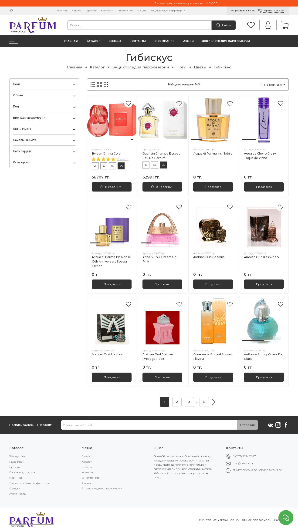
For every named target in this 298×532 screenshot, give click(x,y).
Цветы (200, 67)
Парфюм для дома (22, 472)
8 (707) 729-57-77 (244, 456)
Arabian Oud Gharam (208, 257)
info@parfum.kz (244, 463)
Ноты (181, 67)
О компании (125, 10)
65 (112, 166)
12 (204, 402)
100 (121, 166)
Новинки (15, 477)
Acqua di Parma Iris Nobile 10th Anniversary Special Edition (111, 261)
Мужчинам (16, 461)
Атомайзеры (17, 493)
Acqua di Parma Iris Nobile (212, 153)
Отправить (247, 425)
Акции (142, 10)
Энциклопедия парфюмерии (168, 10)
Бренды (91, 10)
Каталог (76, 10)
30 (146, 165)
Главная (62, 10)
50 (154, 165)
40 (103, 166)
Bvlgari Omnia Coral (106, 153)
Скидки (14, 488)
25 (95, 166)
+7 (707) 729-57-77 (243, 10)
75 (163, 165)
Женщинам (17, 456)
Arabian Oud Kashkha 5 (261, 257)
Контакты (107, 10)
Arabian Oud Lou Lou (107, 354)
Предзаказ (213, 187)
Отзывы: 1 (122, 159)
